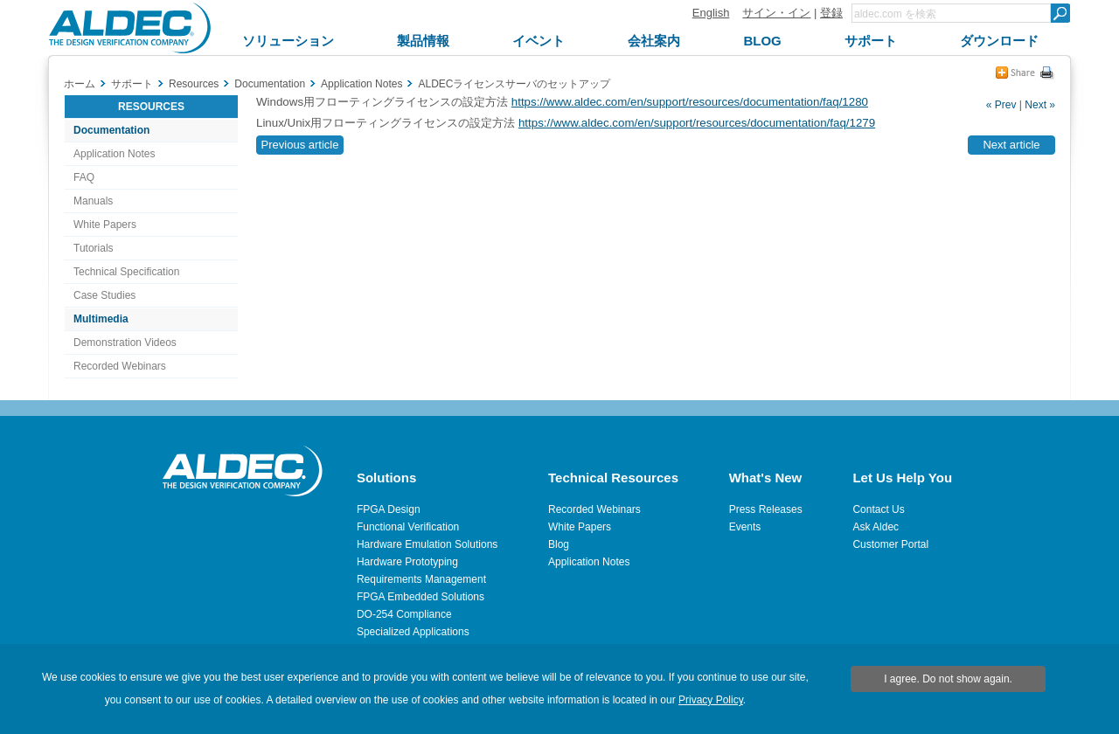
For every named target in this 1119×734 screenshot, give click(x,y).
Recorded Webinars (119, 366)
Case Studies (104, 295)
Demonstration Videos (125, 342)
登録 (831, 12)
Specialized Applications (413, 632)
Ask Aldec (875, 527)
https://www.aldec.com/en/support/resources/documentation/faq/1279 (696, 122)
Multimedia (101, 319)
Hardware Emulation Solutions (427, 544)
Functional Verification (408, 527)
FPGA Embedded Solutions (420, 597)
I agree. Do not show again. (948, 679)
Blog (558, 544)
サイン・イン (776, 12)
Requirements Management (421, 579)
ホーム (79, 84)
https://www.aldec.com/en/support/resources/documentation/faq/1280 (689, 101)
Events (745, 527)
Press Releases (766, 509)
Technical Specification (126, 272)
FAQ (83, 177)
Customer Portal (890, 544)
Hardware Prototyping (407, 562)
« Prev (1001, 105)
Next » (1040, 105)
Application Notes (114, 154)
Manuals (93, 201)
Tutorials (93, 248)
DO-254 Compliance (404, 614)
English (711, 12)
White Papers (104, 224)
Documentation (111, 130)
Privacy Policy (710, 700)
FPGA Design (388, 509)
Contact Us (878, 509)
